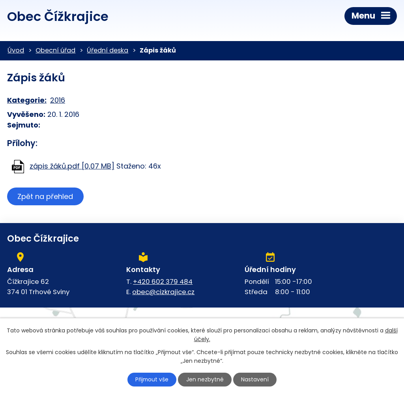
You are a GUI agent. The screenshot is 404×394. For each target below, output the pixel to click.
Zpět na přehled (45, 196)
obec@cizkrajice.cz (163, 291)
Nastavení (256, 379)
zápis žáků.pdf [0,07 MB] (72, 166)
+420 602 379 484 (163, 281)
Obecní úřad (55, 50)
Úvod (15, 50)
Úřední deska (107, 50)
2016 (57, 100)
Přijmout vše (151, 379)
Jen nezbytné (205, 379)
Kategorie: (27, 100)
